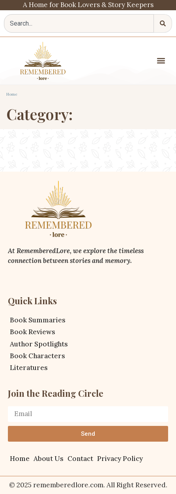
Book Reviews (32, 331)
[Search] (163, 23)
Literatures (29, 367)
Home (11, 94)
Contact (80, 458)
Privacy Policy (120, 458)
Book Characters (37, 356)
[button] (161, 60)
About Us (49, 458)
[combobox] (79, 23)
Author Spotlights (39, 344)
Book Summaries (38, 320)
